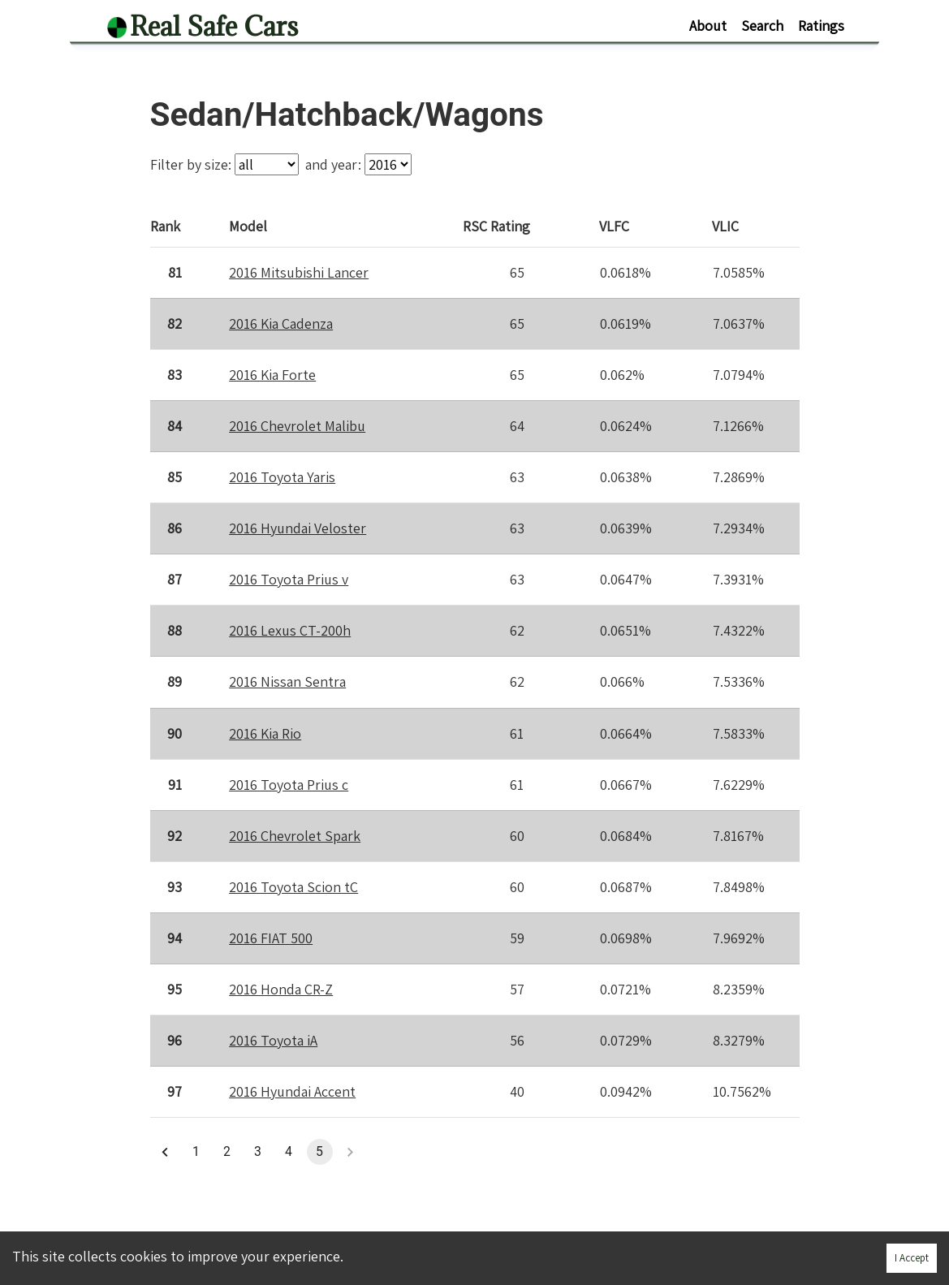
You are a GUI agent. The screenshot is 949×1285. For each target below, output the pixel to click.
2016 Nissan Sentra (287, 681)
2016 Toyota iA (273, 1040)
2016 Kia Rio (265, 732)
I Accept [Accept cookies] (912, 1258)
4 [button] (289, 1152)
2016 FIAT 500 (271, 938)
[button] (166, 1152)
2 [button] (227, 1152)
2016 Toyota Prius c (288, 784)
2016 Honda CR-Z (281, 989)
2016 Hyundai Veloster (297, 528)
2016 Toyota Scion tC (293, 887)
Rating (498, 225)
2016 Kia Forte (272, 374)
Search (762, 25)
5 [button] (320, 1152)
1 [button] (196, 1152)
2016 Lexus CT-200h (290, 630)
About (708, 25)
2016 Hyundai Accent (292, 1091)
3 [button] (258, 1152)
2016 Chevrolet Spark (294, 835)
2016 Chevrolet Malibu (297, 425)
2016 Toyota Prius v (288, 579)
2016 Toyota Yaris (282, 477)
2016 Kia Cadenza (281, 323)
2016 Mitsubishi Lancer (299, 272)
